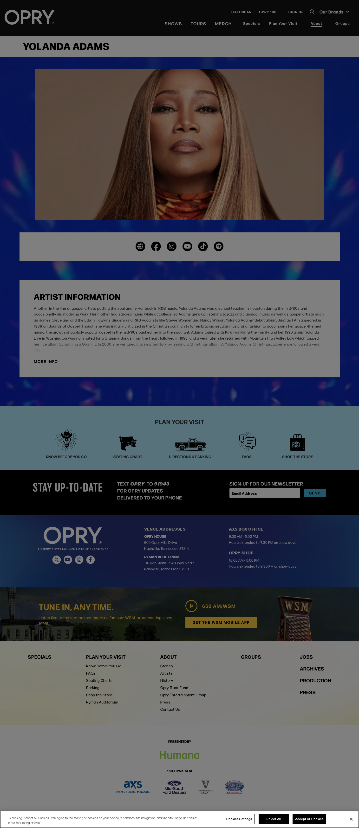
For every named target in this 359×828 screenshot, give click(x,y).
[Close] (351, 819)
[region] (179, 819)
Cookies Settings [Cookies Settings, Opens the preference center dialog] (239, 819)
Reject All (274, 819)
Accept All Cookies (309, 819)
